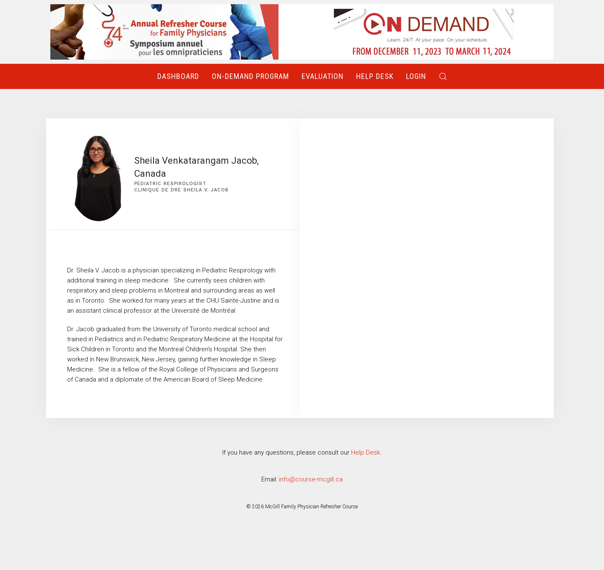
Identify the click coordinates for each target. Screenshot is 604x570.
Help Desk (374, 76)
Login (416, 76)
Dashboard (178, 76)
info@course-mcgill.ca (311, 479)
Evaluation (323, 76)
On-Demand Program (250, 76)
